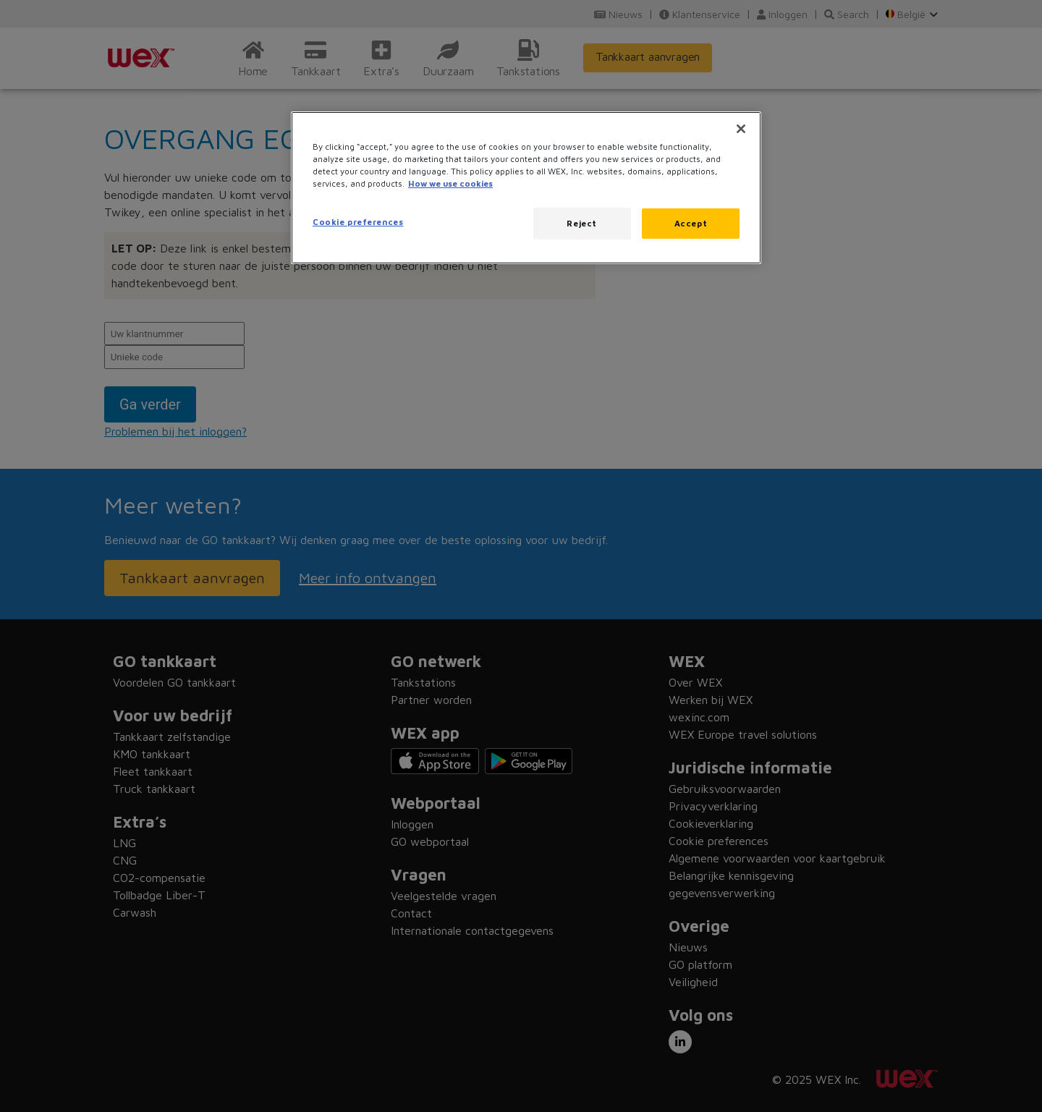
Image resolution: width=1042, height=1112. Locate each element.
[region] (526, 187)
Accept (690, 223)
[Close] (741, 129)
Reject (581, 223)
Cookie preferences (358, 221)
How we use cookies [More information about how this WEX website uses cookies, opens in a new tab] (450, 183)
